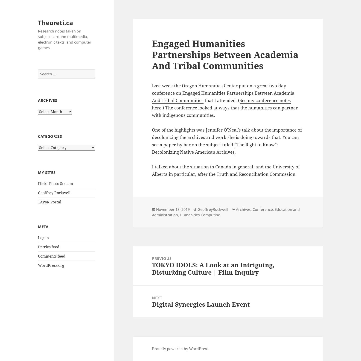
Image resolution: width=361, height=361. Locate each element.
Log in (43, 237)
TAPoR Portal (49, 202)
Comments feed (51, 256)
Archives (243, 209)
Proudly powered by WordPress (180, 348)
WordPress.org (51, 265)
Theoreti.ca (55, 22)
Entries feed (48, 246)
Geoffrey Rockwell (54, 192)
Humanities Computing (200, 214)
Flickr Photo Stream (55, 183)
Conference (263, 209)
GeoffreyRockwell (213, 209)
